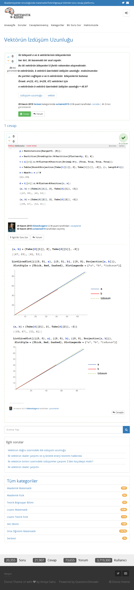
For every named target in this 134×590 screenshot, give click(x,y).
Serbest (38, 104)
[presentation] (67, 461)
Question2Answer (87, 582)
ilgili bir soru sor (20, 237)
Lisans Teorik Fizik (17, 516)
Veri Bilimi (13, 524)
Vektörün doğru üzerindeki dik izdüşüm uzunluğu (37, 450)
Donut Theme (13, 582)
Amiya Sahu (48, 582)
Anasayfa (9, 25)
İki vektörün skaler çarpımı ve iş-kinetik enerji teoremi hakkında (45, 455)
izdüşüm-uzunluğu (31, 95)
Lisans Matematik (17, 509)
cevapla (120, 412)
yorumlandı (54, 408)
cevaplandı (75, 225)
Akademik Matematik (19, 488)
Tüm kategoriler (22, 481)
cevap (26, 113)
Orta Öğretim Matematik (21, 531)
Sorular (22, 25)
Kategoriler (57, 25)
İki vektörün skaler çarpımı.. (24, 467)
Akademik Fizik (15, 495)
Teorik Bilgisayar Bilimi (20, 502)
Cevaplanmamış (38, 25)
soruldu (96, 104)
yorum (39, 113)
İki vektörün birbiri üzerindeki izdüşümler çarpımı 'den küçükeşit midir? (50, 461)
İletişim (8, 573)
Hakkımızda (91, 25)
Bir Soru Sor (74, 25)
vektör (51, 95)
